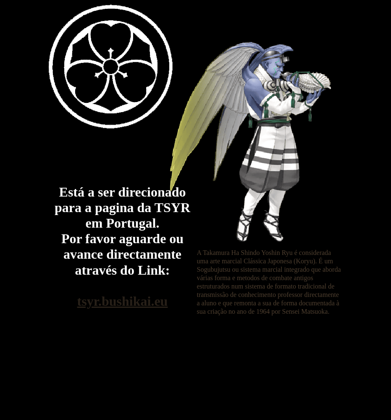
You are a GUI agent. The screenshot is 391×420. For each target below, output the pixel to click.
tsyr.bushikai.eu (122, 301)
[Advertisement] (194, 339)
